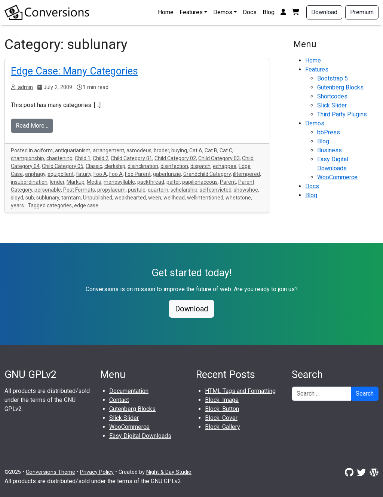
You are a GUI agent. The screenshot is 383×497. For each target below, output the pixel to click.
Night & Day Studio (169, 472)
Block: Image (222, 399)
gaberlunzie (167, 174)
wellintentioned (205, 198)
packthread (150, 182)
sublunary (47, 198)
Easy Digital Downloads (140, 435)
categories (59, 205)
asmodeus (138, 150)
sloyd (17, 198)
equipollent (61, 174)
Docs (250, 12)
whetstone (238, 198)
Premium (362, 12)
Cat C (226, 150)
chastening (59, 158)
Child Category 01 (131, 158)
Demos (222, 12)
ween (154, 198)
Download (324, 12)
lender (57, 182)
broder (161, 150)
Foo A (100, 174)
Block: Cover (221, 417)
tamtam (71, 198)
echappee (224, 166)
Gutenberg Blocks (340, 87)
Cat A (195, 150)
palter (173, 182)
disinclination (143, 166)
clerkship (114, 166)
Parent (228, 182)
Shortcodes (332, 96)
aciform (43, 150)
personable (47, 190)
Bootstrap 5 (332, 78)
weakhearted (130, 198)
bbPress (328, 132)
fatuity (83, 174)
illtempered (246, 174)
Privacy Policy (97, 472)
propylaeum (111, 190)
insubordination (29, 182)
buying (179, 150)
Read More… (32, 125)
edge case (86, 205)
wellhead (174, 198)
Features (191, 12)
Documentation (128, 390)
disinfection (174, 166)
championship (27, 158)
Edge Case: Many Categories (74, 71)
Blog (269, 12)
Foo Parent (138, 174)
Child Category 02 (175, 158)
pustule (136, 190)
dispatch (200, 166)
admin (24, 87)
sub (29, 198)
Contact (119, 399)
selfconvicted (216, 190)
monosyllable (119, 182)
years (17, 205)
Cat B (211, 150)
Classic (94, 166)
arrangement (108, 150)
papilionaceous (200, 182)
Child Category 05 (62, 166)
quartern (158, 190)
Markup (76, 182)
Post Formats (79, 190)
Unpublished (97, 198)
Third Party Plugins (342, 114)
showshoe (246, 190)
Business (329, 150)
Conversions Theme (50, 472)
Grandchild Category (207, 174)
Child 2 (100, 158)
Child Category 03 (219, 158)
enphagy (35, 174)
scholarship (184, 190)
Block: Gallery (222, 426)
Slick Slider (332, 105)
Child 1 (83, 158)
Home (166, 12)
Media (94, 182)
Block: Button (222, 408)
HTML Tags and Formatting (240, 390)
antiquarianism (73, 150)
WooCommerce (337, 177)
